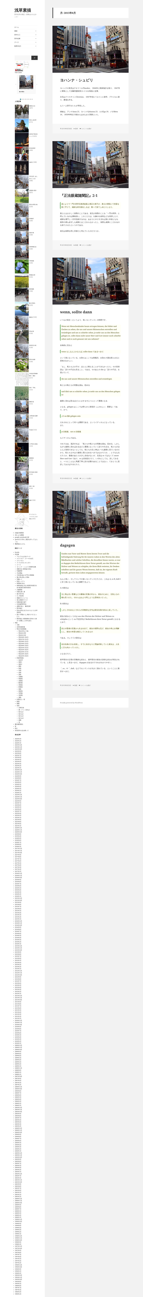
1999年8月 (18, 1225)
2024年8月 (18, 778)
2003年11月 (18, 1155)
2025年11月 (18, 747)
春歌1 (20, 662)
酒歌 (20, 697)
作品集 (17, 554)
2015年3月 (18, 915)
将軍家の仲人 (21, 583)
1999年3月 (18, 1230)
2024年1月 (18, 793)
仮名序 (21, 660)
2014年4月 (18, 938)
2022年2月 (18, 815)
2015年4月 (18, 913)
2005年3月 (18, 1124)
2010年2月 (18, 1041)
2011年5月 (18, 1010)
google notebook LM (22, 537)
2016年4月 (18, 890)
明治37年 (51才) (23, 639)
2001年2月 (18, 1194)
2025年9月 (18, 751)
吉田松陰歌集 (21, 627)
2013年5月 (18, 960)
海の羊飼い (22, 91)
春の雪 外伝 (20, 594)
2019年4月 (18, 836)
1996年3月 (18, 1273)
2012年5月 (18, 985)
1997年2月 (18, 1263)
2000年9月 (18, 1205)
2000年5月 (18, 1211)
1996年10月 (18, 1267)
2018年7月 (18, 842)
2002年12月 (18, 1174)
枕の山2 (21, 714)
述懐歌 (21, 681)
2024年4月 (18, 786)
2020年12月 (18, 828)
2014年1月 (18, 944)
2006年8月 (18, 1091)
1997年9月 (18, 1250)
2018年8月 (18, 840)
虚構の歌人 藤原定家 (24, 606)
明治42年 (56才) (23, 650)
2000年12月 (18, 1199)
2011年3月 (18, 1014)
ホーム (16, 27)
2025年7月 (18, 755)
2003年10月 (18, 1157)
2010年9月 (18, 1027)
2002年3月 (18, 1178)
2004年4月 (18, 1145)
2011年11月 (18, 998)
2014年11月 (18, 923)
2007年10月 (18, 1076)
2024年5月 (18, 784)
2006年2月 (18, 1103)
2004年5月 (18, 1143)
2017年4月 (18, 865)
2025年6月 (18, 757)
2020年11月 (18, 830)
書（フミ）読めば (24, 710)
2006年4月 (18, 1099)
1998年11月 (18, 1238)
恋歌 (20, 672)
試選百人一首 (21, 699)
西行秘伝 (19, 608)
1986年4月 (18, 1292)
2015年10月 (18, 900)
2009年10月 (18, 1049)
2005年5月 (18, 1120)
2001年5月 (18, 1192)
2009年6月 (18, 1056)
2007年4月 (18, 1080)
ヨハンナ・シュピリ (76, 80)
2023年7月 (18, 803)
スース (19, 565)
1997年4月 (18, 1261)
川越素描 (19, 589)
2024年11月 (18, 772)
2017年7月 (18, 859)
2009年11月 (18, 1047)
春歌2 (20, 664)
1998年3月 (18, 1244)
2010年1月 (18, 1043)
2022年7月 (18, 811)
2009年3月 (18, 1062)
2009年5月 (18, 1058)
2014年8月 (18, 929)
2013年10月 (18, 950)
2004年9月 (18, 1134)
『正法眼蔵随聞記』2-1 (79, 195)
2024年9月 (18, 776)
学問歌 (21, 693)
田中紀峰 (17, 38)
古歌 (18, 625)
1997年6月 (18, 1257)
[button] (20, 99)
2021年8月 (18, 822)
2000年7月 (18, 1209)
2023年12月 (18, 795)
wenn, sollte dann (76, 311)
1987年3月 (18, 1290)
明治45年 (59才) (23, 656)
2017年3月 (18, 867)
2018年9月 (18, 838)
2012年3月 (18, 989)
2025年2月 (18, 766)
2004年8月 (18, 1136)
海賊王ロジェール (22, 598)
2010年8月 (18, 1029)
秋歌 (20, 668)
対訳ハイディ (21, 581)
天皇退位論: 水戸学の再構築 (25, 575)
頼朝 (18, 701)
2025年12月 (18, 745)
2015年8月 (18, 904)
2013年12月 (18, 946)
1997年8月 (18, 1252)
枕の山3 (21, 716)
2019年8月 (18, 834)
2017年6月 (18, 861)
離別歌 (21, 683)
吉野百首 (21, 708)
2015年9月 (18, 902)
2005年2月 (18, 1126)
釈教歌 (21, 687)
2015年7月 (18, 906)
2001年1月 (18, 1196)
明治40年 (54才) (23, 645)
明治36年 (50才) (23, 637)
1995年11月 (18, 1277)
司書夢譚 (19, 571)
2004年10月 (18, 1132)
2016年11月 (18, 875)
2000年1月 (18, 1217)
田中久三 (17, 35)
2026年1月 (18, 743)
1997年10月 (18, 1248)
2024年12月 (18, 770)
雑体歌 (21, 691)
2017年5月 (18, 863)
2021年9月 (18, 819)
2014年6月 (18, 933)
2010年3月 (18, 1039)
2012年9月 (18, 977)
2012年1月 (18, 993)
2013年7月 (18, 956)
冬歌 (20, 670)
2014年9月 (18, 927)
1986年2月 (18, 1294)
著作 (76, 129)
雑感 (76, 245)
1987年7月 (18, 1288)
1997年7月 (18, 1254)
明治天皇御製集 (21, 629)
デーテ (16, 42)
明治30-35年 (22, 635)
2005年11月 (18, 1109)
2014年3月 (18, 940)
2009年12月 (18, 1045)
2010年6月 (18, 1033)
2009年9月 (18, 1051)
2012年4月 (18, 987)
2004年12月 (18, 1128)
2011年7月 (18, 1006)
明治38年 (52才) (23, 641)
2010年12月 (18, 1020)
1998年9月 (18, 1242)
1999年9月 (18, 1223)
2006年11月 (18, 1087)
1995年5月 (18, 1283)
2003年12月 (18, 1153)
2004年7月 (18, 1138)
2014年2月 (18, 942)
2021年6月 (18, 824)
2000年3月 (18, 1213)
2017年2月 (18, 869)
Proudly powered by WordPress (71, 703)
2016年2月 (18, 894)
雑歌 (20, 689)
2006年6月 (18, 1095)
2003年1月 (18, 1172)
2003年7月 (18, 1163)
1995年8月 (18, 1281)
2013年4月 (18, 962)
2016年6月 (18, 886)
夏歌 (20, 666)
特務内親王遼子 (21, 602)
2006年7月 (18, 1093)
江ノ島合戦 (20, 596)
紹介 (16, 728)
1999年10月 (18, 1221)
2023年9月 (18, 801)
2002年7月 (18, 1176)
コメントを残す (86, 129)
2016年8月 (18, 882)
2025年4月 (18, 761)
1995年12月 (18, 1275)
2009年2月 (18, 1064)
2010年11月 (18, 1022)
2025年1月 (18, 768)
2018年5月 (18, 846)
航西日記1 (17, 46)
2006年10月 (18, 1089)
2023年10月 (18, 799)
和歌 (16, 623)
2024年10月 (18, 774)
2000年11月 (18, 1201)
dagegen (67, 545)
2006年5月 (18, 1097)
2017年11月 (18, 851)
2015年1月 (18, 919)
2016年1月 (18, 896)
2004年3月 (18, 1147)
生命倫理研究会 (21, 604)
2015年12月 (18, 898)
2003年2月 (18, 1170)
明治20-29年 (22, 633)
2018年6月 (18, 844)
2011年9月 (18, 1002)
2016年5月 (18, 888)
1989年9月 (18, 1286)
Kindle (17, 552)
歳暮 (20, 720)
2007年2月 (18, 1085)
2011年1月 (18, 1018)
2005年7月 (18, 1118)
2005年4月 (18, 1122)
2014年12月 (18, 921)
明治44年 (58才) (23, 654)
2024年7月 (18, 780)
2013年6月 (18, 958)
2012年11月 (18, 973)
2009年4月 (18, 1060)
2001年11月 (18, 1180)
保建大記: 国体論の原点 (24, 569)
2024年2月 (18, 790)
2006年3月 (18, 1101)
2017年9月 (18, 855)
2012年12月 (18, 971)
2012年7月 (18, 981)
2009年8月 (18, 1054)
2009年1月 (18, 1066)
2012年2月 (18, 991)
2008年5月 (18, 1072)
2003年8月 (18, 1161)
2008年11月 (18, 1068)
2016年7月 (18, 884)
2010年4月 (18, 1037)
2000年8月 (18, 1207)
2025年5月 (18, 759)
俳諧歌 (21, 695)
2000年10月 (18, 1203)
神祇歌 (21, 685)
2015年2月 (18, 917)
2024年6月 (18, 782)
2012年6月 (18, 983)
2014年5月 (18, 935)
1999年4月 (18, 1228)
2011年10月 (18, 1000)
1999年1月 (18, 1234)
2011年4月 (18, 1012)
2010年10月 (18, 1025)
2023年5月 (18, 807)
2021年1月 (18, 826)
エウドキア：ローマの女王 (25, 558)
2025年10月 (18, 749)
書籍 (15, 31)
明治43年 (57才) (23, 652)
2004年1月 (18, 1151)
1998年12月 (18, 1236)
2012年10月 (18, 975)
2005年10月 (18, 1112)
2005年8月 (18, 1116)
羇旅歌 (21, 679)
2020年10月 (18, 832)
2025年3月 (18, 764)
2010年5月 (18, 1035)
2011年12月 (18, 996)
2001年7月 (18, 1188)
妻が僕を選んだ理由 (23, 577)
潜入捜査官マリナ (22, 600)
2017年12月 (18, 848)
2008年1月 (18, 1074)
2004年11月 (18, 1130)
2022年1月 (18, 817)
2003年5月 (18, 1165)
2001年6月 (18, 1190)
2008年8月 (18, 1070)
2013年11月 (18, 948)
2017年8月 (18, 857)
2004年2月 (18, 1149)
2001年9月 (18, 1184)
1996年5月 (18, 1271)
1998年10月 (18, 1240)
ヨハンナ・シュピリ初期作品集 (26, 567)
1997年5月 (18, 1259)
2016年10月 (18, 877)
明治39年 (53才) (23, 643)
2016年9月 (18, 880)
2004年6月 (18, 1141)
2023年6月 (18, 805)
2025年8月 (18, 753)
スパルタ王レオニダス (24, 563)
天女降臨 (19, 573)
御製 (18, 703)
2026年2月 (18, 741)
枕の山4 (21, 718)
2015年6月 (18, 909)
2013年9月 (18, 952)
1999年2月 (18, 1232)
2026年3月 (18, 739)
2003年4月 (18, 1167)
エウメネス (20, 560)
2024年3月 (18, 788)
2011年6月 (18, 1008)
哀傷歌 (21, 677)
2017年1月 (18, 871)
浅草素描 (22, 10)
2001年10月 (18, 1182)
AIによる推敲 (19, 535)
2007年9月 (18, 1078)
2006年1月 (18, 1105)
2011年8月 (18, 1004)
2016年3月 (18, 892)
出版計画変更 (19, 533)
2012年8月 (18, 979)
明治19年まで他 (23, 631)
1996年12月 (18, 1265)
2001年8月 (18, 1186)
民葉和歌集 (20, 658)
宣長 (18, 706)
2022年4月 (18, 813)
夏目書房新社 (19, 724)
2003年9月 (18, 1159)
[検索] (34, 58)
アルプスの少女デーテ (24, 556)
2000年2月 (18, 1215)
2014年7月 (18, 931)
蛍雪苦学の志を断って (22, 730)
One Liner (18, 72)
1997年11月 (18, 1246)
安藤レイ (19, 579)
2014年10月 (18, 925)
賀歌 (20, 674)
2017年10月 (18, 853)
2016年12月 (18, 873)
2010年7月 (18, 1031)
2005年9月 (18, 1114)
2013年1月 (18, 969)
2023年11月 (18, 797)
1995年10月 (18, 1279)
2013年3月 (18, 964)
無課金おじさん (20, 544)
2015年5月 (18, 911)
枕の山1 (21, 712)
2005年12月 (18, 1107)
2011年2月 (18, 1016)
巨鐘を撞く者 (21, 592)
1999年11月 (18, 1219)
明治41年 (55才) (23, 647)
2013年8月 (18, 954)
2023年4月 (18, 809)
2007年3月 (18, 1083)
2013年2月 (18, 967)
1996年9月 (18, 1269)
